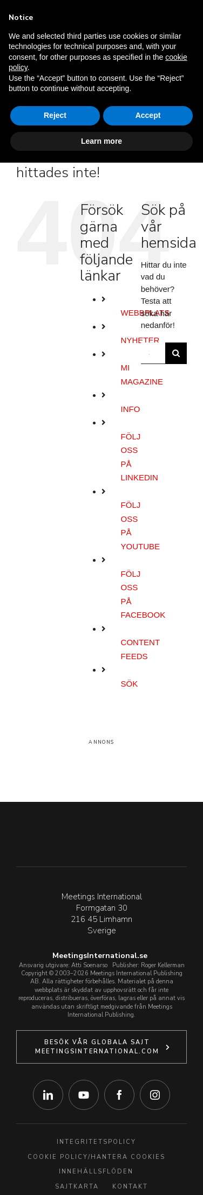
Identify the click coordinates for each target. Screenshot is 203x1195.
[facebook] (119, 1095)
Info (130, 409)
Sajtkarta (77, 1187)
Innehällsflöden (96, 1172)
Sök (129, 683)
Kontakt (130, 1187)
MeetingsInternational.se (99, 956)
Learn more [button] (101, 141)
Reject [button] (55, 115)
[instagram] (155, 1095)
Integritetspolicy (96, 1142)
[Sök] (176, 353)
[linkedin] (48, 1095)
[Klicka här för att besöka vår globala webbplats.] (101, 1047)
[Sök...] (153, 353)
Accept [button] (148, 115)
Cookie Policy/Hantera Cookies (96, 1157)
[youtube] (84, 1095)
